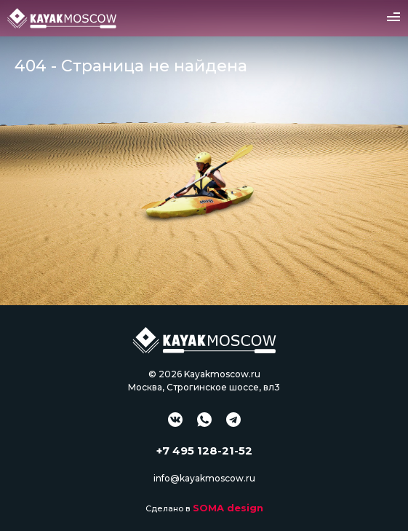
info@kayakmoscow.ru (204, 478)
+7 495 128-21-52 (204, 450)
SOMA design (228, 508)
